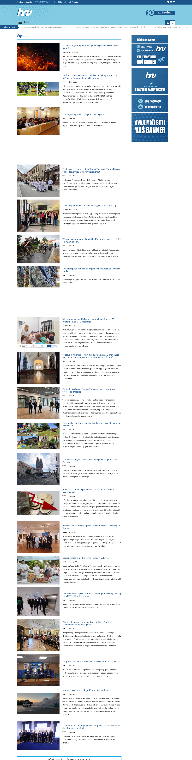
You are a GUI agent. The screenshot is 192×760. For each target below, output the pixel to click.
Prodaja (73, 2)
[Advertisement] (69, 157)
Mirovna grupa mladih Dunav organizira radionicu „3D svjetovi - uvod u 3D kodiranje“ (91, 325)
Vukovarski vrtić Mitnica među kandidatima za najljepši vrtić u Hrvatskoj (90, 432)
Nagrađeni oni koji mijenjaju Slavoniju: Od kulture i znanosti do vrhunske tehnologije (90, 745)
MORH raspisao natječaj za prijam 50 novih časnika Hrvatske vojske (90, 275)
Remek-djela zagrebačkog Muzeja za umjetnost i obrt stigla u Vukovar (85, 537)
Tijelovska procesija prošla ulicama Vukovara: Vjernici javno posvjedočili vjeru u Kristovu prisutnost (91, 176)
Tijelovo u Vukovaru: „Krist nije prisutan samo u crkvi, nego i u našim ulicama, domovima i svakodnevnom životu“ (88, 362)
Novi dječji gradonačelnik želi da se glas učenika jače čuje (88, 211)
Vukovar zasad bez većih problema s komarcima (85, 706)
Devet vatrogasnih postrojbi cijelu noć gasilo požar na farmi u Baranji (42, 27)
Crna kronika (66, 53)
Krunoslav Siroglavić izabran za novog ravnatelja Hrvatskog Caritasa (87, 470)
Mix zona (64, 87)
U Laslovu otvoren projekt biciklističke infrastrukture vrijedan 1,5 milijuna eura (88, 245)
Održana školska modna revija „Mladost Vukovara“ (88, 570)
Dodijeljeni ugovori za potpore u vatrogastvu (171, 27)
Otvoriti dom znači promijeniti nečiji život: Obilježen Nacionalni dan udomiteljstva (90, 637)
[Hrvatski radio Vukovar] (24, 12)
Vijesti (64, 124)
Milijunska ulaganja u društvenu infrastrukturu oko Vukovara (83, 675)
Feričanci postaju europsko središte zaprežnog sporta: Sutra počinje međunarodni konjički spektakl (111, 27)
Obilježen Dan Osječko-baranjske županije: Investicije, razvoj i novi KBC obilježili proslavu (90, 609)
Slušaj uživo (164, 12)
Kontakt (62, 2)
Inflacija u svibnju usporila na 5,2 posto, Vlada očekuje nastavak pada (88, 500)
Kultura (64, 544)
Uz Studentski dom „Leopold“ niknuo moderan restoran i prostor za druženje (87, 397)
